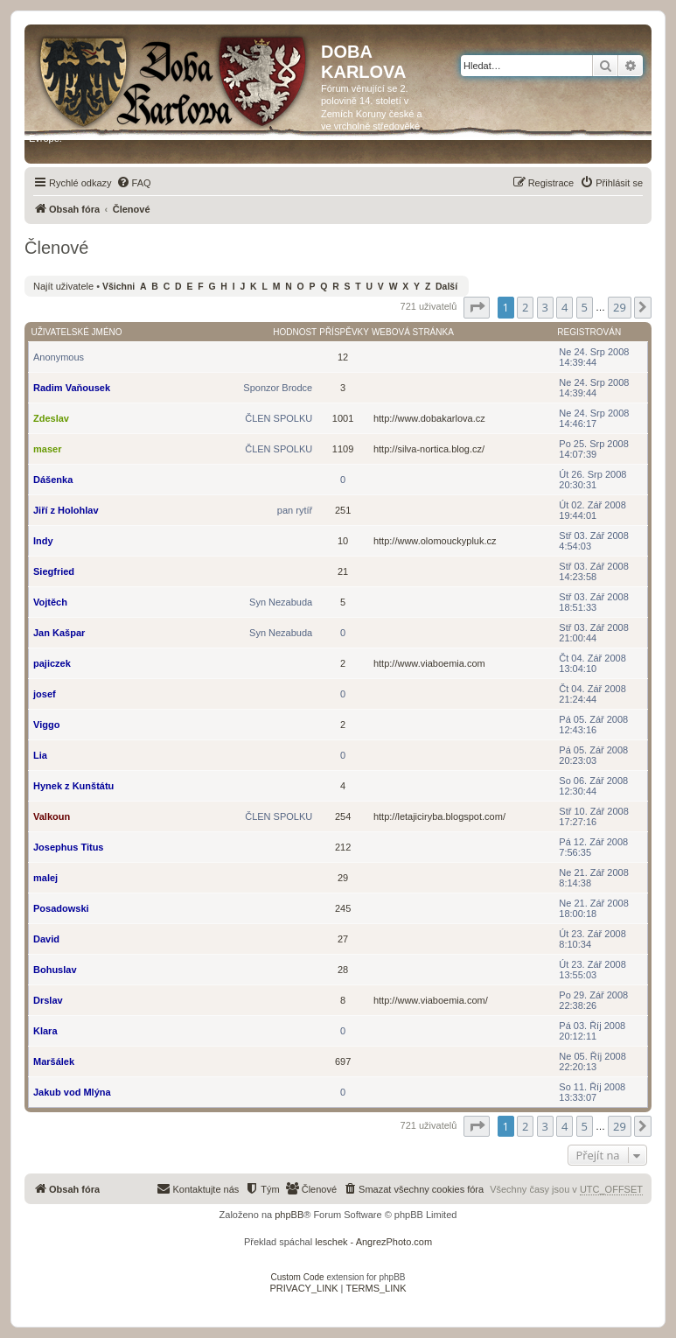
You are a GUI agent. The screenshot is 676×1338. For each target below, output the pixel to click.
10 (343, 541)
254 (343, 816)
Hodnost (295, 332)
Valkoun (51, 816)
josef (44, 694)
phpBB (289, 1214)
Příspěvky (344, 332)
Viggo (46, 724)
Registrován (589, 332)
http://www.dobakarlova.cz (429, 418)
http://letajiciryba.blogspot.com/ (439, 816)
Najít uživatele (63, 286)
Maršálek (53, 1061)
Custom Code (297, 1277)
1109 (342, 449)
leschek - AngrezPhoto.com (373, 1241)
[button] (476, 307)
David (46, 939)
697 (343, 1061)
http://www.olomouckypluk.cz (435, 541)
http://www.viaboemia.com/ (430, 1000)
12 (343, 357)
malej (45, 877)
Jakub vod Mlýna (72, 1092)
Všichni (118, 286)
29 (343, 877)
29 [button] (619, 307)
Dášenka (53, 479)
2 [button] (525, 307)
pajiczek (52, 663)
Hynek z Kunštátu (73, 786)
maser (47, 449)
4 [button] (564, 307)
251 (343, 510)
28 (343, 969)
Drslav (48, 1000)
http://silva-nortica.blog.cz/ (428, 449)
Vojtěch (50, 602)
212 (343, 847)
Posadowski (61, 908)
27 (343, 939)
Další (446, 286)
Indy (43, 541)
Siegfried (53, 571)
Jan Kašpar (59, 632)
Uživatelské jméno (76, 332)
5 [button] (585, 307)
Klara (45, 1031)
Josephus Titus (68, 847)
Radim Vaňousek (71, 387)
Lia (40, 755)
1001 (342, 418)
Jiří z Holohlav (66, 510)
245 (343, 908)
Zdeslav (51, 418)
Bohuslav (55, 969)
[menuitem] (133, 182)
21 (343, 571)
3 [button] (545, 307)
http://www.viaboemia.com (429, 663)
